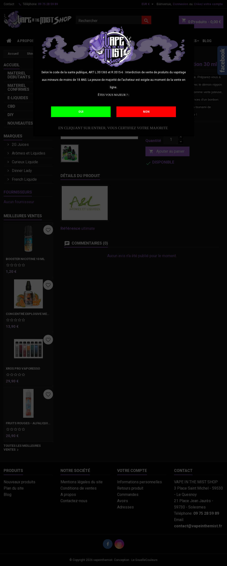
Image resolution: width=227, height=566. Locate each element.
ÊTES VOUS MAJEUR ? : (113, 95)
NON (146, 111)
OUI (80, 111)
